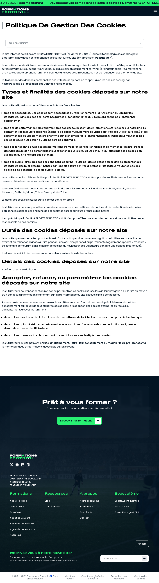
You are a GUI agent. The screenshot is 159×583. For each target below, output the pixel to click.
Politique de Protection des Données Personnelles (40, 84)
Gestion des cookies (140, 577)
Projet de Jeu (122, 506)
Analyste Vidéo (18, 500)
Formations (86, 506)
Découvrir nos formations (80, 421)
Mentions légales (70, 577)
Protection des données (119, 577)
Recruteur (15, 534)
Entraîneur (16, 512)
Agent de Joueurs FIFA (22, 529)
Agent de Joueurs (20, 517)
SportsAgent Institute (127, 500)
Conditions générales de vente (92, 577)
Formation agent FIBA (127, 512)
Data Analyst (17, 506)
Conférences (52, 506)
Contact (84, 517)
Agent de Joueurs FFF (22, 523)
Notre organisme (89, 500)
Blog (47, 500)
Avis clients (86, 512)
